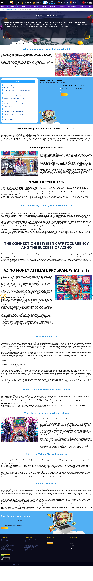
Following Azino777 (8, 106)
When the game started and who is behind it (14, 87)
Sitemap (71, 543)
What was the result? (9, 116)
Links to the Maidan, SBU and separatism (13, 114)
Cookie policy (73, 548)
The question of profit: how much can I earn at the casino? (17, 90)
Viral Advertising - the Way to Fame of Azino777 (15, 98)
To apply (64, 94)
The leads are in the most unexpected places (14, 109)
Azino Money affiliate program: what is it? (13, 103)
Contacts (72, 541)
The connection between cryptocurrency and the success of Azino (19, 101)
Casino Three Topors (8, 85)
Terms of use (72, 545)
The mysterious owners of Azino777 (12, 95)
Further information (8, 119)
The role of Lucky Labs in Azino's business (13, 111)
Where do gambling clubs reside (11, 93)
